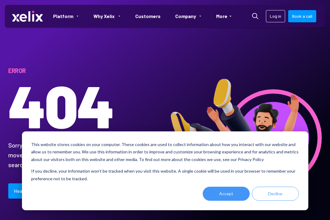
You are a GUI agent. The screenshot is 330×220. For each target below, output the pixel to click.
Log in (275, 16)
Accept (226, 193)
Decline (275, 193)
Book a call (302, 16)
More (226, 16)
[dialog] (165, 170)
